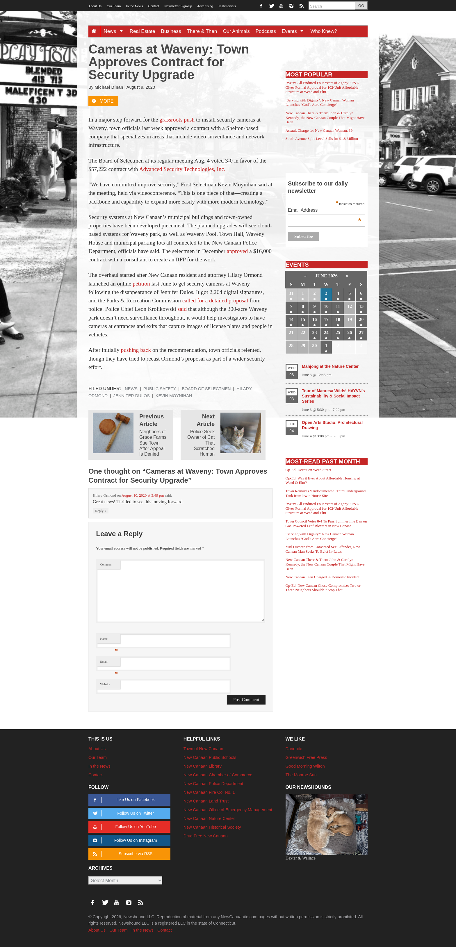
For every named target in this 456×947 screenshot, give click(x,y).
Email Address (324, 211)
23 (314, 332)
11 (338, 306)
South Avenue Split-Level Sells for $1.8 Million (322, 138)
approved (237, 251)
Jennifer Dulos (131, 395)
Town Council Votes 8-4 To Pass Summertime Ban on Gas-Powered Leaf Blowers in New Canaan (326, 523)
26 (349, 332)
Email (109, 663)
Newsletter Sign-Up (178, 6)
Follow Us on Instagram (124, 840)
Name (109, 640)
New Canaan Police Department (213, 783)
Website (105, 684)
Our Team (114, 6)
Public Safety (159, 388)
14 (291, 319)
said (182, 309)
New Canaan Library (203, 766)
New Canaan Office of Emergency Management (228, 809)
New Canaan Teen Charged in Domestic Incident (322, 577)
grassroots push (177, 120)
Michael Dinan (109, 87)
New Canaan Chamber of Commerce (218, 775)
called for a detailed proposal (215, 300)
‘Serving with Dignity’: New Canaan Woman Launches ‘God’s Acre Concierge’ (320, 102)
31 (291, 293)
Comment (106, 564)
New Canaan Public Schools (210, 757)
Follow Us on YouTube (123, 827)
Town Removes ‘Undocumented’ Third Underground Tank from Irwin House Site (326, 493)
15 (302, 319)
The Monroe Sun (301, 775)
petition (141, 284)
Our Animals (236, 31)
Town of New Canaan (203, 748)
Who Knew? (323, 31)
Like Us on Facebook (123, 800)
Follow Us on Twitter (122, 813)
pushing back (136, 350)
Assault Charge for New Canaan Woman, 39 (319, 130)
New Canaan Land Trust (206, 801)
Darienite (294, 748)
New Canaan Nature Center (209, 818)
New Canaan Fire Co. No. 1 (209, 792)
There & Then (202, 31)
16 (314, 319)
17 (326, 319)
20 (361, 319)
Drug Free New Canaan (206, 836)
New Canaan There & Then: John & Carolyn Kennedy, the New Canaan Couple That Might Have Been (325, 117)
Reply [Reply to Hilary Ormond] (100, 510)
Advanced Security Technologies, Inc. (182, 169)
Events (295, 31)
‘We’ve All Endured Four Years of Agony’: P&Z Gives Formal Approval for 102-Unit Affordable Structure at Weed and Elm (322, 87)
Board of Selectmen (206, 388)
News (115, 31)
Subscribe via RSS (121, 854)
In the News (134, 6)
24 (326, 332)
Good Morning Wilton (305, 766)
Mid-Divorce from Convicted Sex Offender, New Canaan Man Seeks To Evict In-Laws (323, 549)
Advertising (205, 6)
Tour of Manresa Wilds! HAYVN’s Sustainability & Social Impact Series (333, 396)
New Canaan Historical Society (212, 827)
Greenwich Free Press (306, 757)
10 (326, 306)
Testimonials (227, 6)
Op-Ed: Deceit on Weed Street (309, 470)
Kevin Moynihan (174, 395)
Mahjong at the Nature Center (330, 366)
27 (361, 332)
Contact (153, 6)
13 (361, 306)
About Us (94, 6)
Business (171, 31)
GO (361, 5)
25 (338, 332)
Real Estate (142, 31)
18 (338, 319)
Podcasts (266, 31)
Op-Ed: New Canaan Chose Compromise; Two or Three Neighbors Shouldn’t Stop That (323, 587)
